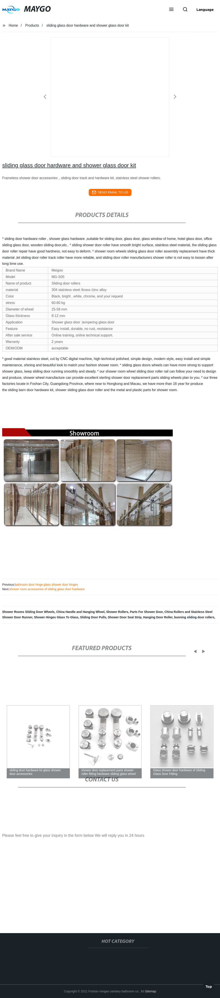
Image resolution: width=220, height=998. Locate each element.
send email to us (110, 192)
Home (13, 25)
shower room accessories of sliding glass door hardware (47, 589)
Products (32, 25)
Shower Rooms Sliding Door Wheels (28, 612)
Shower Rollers (117, 612)
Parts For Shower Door (146, 612)
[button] (171, 10)
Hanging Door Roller (157, 617)
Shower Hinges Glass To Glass (56, 617)
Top (209, 986)
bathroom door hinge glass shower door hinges (46, 584)
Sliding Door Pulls (93, 617)
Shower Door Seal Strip (124, 617)
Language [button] (205, 9)
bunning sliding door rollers (194, 617)
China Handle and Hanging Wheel (80, 612)
